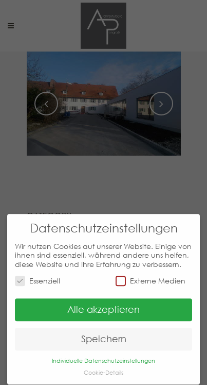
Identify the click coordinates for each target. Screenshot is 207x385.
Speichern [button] (103, 334)
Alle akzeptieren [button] (103, 305)
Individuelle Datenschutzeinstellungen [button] (103, 356)
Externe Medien (150, 276)
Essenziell (37, 276)
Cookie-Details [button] (103, 367)
